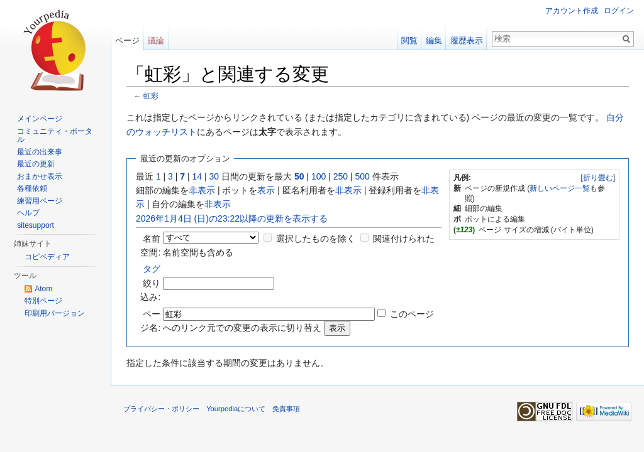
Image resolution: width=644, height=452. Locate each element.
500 (362, 176)
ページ (127, 40)
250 (340, 176)
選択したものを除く (315, 239)
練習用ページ (39, 200)
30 (214, 176)
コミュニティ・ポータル (54, 135)
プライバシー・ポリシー (161, 408)
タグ (151, 269)
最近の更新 (36, 163)
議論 (156, 40)
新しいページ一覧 (560, 188)
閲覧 (409, 40)
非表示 (202, 190)
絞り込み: (150, 283)
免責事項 (286, 408)
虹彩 (150, 96)
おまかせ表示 (39, 176)
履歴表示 (466, 40)
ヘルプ (28, 212)
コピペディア (47, 256)
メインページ (39, 118)
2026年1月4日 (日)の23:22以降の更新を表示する (232, 218)
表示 (266, 190)
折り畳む (598, 177)
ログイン (619, 10)
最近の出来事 (39, 152)
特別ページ (43, 300)
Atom (43, 288)
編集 (434, 40)
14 (197, 176)
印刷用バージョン (55, 313)
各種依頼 (32, 188)
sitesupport (35, 225)
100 (318, 176)
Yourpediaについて (235, 408)
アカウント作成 (571, 10)
